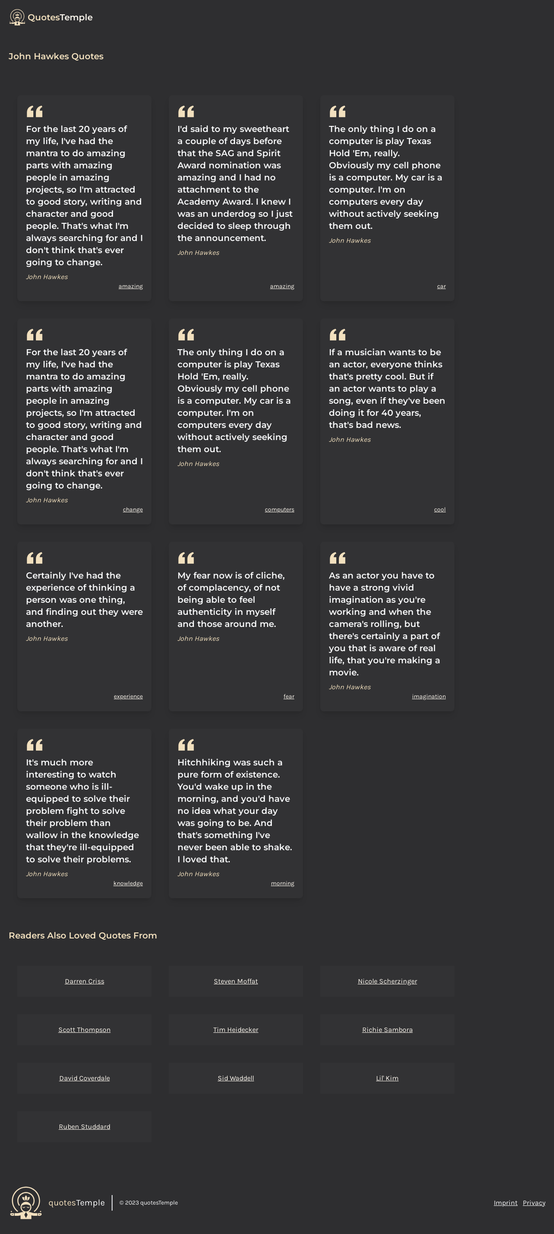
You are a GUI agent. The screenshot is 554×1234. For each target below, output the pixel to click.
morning (282, 883)
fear (288, 696)
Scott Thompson (84, 1029)
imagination (429, 696)
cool (440, 509)
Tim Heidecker (235, 1029)
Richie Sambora (387, 1029)
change (133, 509)
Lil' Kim (387, 1078)
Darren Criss (84, 981)
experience (128, 696)
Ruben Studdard (84, 1126)
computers (279, 509)
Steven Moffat (236, 981)
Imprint (506, 1203)
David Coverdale (84, 1078)
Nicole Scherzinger (387, 981)
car (441, 286)
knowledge (128, 883)
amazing (131, 286)
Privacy (534, 1203)
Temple (60, 17)
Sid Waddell (236, 1078)
